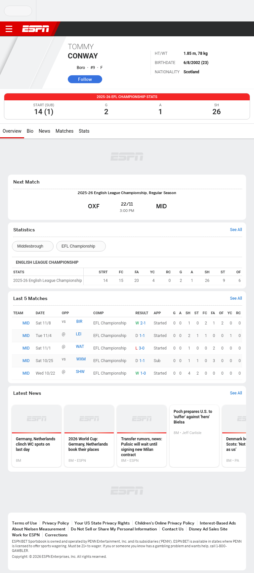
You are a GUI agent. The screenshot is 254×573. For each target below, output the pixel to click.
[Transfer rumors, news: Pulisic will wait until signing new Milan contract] (141, 436)
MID (26, 323)
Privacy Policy (55, 523)
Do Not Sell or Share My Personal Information (114, 528)
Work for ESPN (26, 534)
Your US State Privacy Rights (102, 523)
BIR (79, 321)
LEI (78, 334)
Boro (81, 67)
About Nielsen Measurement (38, 528)
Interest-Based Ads (218, 523)
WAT (80, 346)
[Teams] (32, 246)
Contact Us (173, 528)
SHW (80, 371)
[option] (36, 436)
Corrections (56, 534)
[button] (235, 29)
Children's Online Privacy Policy (164, 523)
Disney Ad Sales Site (208, 528)
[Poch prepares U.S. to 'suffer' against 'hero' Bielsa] (194, 436)
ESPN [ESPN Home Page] (35, 28)
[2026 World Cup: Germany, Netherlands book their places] (89, 436)
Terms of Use (24, 523)
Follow (85, 79)
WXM (81, 359)
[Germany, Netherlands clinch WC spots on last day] (36, 436)
